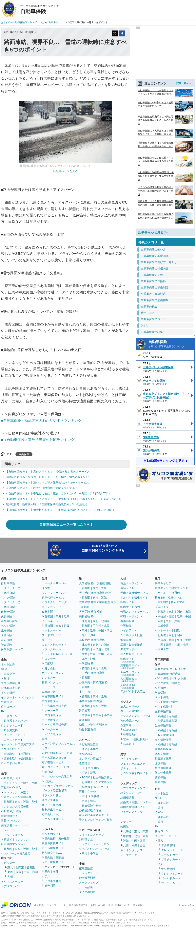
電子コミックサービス (55, 767)
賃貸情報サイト (10, 816)
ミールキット (50, 621)
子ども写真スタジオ (54, 757)
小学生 (108, 715)
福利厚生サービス (53, 809)
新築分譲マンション (13, 844)
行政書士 (87, 782)
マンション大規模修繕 (15, 806)
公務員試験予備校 (90, 810)
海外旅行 (63, 838)
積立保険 (160, 782)
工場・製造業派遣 (131, 644)
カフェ (46, 748)
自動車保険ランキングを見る (164, 461)
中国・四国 (31, 872)
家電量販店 (86, 868)
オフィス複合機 (51, 804)
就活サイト (127, 588)
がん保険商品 (163, 739)
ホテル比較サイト (53, 848)
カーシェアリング (53, 672)
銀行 (6, 678)
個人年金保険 (163, 772)
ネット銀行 (8, 692)
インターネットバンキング (17, 697)
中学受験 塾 (86, 663)
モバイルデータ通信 (167, 592)
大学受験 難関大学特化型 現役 (98, 602)
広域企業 (163, 625)
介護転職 (125, 625)
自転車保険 (8, 611)
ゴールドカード (13, 739)
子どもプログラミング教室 (95, 819)
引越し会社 (49, 668)
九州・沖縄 (89, 635)
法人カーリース (130, 706)
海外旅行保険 (9, 621)
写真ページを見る (67, 171)
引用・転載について (119, 905)
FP (83, 767)
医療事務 (93, 767)
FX (3, 711)
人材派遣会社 (128, 686)
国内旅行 (50, 838)
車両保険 (23, 454)
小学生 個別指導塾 (90, 701)
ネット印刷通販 (130, 711)
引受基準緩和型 (167, 720)
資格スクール (87, 791)
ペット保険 (8, 625)
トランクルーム (51, 649)
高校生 (86, 715)
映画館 (124, 826)
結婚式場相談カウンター (135, 802)
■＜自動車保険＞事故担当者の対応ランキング (37, 440)
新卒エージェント (131, 673)
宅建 (84, 772)
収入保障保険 (166, 735)
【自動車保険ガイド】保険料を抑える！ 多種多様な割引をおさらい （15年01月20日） (60, 509)
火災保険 (6, 616)
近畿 (26, 801)
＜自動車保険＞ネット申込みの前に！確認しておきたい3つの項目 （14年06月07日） (58, 493)
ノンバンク (22, 720)
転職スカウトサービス (134, 611)
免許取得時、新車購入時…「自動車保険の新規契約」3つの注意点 (47, 504)
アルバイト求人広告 (132, 691)
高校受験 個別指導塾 (92, 640)
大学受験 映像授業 (90, 611)
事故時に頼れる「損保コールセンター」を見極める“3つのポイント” (47, 477)
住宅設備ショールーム (15, 825)
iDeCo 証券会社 (11, 687)
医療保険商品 (163, 711)
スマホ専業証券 (10, 683)
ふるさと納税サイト (54, 644)
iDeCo (159, 812)
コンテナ (50, 658)
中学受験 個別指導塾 (92, 672)
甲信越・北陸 (101, 625)
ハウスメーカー (13, 881)
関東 (145, 831)
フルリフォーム (13, 834)
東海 (17, 801)
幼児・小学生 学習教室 (93, 724)
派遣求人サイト (130, 649)
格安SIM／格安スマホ (168, 597)
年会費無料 (11, 730)
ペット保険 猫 (163, 706)
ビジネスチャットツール (135, 715)
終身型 (162, 716)
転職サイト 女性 (130, 606)
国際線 (60, 857)
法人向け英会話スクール (94, 815)
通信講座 (84, 763)
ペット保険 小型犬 (166, 701)
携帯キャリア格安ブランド (171, 588)
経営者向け (130, 730)
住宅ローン (8, 706)
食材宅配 (47, 611)
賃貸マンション (10, 820)
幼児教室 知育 (87, 729)
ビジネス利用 (53, 881)
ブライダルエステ (131, 759)
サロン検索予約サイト (134, 773)
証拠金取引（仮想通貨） (19, 758)
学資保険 (6, 644)
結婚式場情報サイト (132, 807)
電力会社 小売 (50, 814)
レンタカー (49, 677)
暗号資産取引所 (10, 749)
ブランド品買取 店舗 (55, 790)
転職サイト (127, 602)
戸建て (24, 782)
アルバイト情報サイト (134, 597)
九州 (34, 801)
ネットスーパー (51, 630)
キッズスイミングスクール (94, 848)
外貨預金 (6, 701)
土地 (34, 782)
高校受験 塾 (86, 616)
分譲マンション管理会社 (16, 797)
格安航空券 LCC (52, 852)
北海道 (86, 621)
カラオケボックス (131, 850)
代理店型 (9, 592)
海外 (55, 871)
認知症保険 (162, 753)
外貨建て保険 (163, 758)
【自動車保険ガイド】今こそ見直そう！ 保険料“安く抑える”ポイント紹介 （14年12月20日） (64, 499)
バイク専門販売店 (56, 724)
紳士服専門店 (87, 877)
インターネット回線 (167, 630)
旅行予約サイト (51, 834)
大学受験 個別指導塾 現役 (95, 592)
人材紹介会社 (128, 679)
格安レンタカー (51, 682)
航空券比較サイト (53, 843)
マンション (11, 782)
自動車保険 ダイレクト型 (170, 669)
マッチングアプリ (131, 811)
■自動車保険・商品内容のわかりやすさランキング (41, 421)
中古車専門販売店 (56, 705)
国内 (47, 871)
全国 (142, 845)
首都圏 (8, 801)
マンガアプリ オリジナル (57, 785)
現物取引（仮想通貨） (17, 753)
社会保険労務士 (102, 777)
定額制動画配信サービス (57, 753)
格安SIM (163, 602)
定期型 (173, 716)
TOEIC (86, 777)
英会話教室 (86, 753)
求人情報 (137, 905)
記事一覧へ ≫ (183, 83)
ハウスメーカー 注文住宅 (15, 853)
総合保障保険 (163, 767)
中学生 (97, 715)
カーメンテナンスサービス (58, 743)
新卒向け (128, 744)
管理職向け (130, 734)
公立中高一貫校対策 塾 (93, 682)
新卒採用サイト (130, 666)
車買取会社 (49, 691)
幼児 (84, 749)
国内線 (49, 857)
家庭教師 (84, 719)
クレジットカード (12, 725)
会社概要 (39, 905)
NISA (4, 669)
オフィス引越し (51, 795)
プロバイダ (162, 606)
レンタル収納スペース (58, 654)
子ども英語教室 (88, 744)
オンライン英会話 (90, 758)
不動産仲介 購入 (11, 787)
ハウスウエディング (132, 788)
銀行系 (8, 720)
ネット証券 (8, 664)
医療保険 (6, 635)
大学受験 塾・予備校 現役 (95, 583)
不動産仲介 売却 (11, 778)
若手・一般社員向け (135, 739)
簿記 (93, 772)
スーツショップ (88, 882)
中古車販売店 (50, 701)
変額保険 (160, 777)
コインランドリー (53, 606)
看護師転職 (127, 621)
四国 (160, 621)
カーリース (49, 687)
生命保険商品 (163, 725)
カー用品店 (86, 887)
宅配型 (49, 663)
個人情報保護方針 (78, 905)
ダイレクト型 (12, 588)
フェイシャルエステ (132, 763)
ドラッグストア (88, 873)
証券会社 (9, 673)
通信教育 (84, 710)
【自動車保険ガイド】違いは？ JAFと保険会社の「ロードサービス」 (49, 482)
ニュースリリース (56, 905)
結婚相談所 (127, 797)
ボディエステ (128, 768)
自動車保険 (170, 344)
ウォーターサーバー (54, 583)
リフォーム (8, 830)
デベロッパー (12, 886)
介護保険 (160, 763)
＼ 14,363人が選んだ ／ (103, 548)
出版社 (49, 781)
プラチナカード (171, 859)
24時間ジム (86, 839)
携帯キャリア (163, 583)
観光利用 (50, 885)
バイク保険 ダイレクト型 (170, 678)
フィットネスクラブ (91, 834)
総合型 (49, 771)
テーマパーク (128, 855)
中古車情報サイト (53, 696)
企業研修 (125, 725)
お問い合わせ (98, 905)
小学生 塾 (85, 691)
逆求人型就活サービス (134, 592)
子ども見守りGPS (53, 818)
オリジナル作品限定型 (58, 776)
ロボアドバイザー (12, 763)
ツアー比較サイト (53, 862)
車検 (44, 738)
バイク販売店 (50, 719)
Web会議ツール (130, 720)
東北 (10, 867)
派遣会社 (125, 640)
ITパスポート (101, 786)
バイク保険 (8, 597)
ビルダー (9, 862)
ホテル (46, 876)
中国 (188, 616)
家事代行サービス (53, 597)
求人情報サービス (131, 654)
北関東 (20, 867)
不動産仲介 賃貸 (11, 811)
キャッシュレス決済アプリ (17, 744)
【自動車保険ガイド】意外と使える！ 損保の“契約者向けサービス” (48, 471)
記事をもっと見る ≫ (152, 232)
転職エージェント (131, 616)
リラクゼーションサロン (94, 844)
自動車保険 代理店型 (168, 673)
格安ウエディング (131, 792)
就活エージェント (131, 583)
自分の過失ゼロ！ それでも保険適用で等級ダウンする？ (42, 487)
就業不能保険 (163, 749)
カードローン (9, 716)
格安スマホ (178, 602)
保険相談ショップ (12, 649)
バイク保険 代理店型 (168, 683)
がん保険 (6, 640)
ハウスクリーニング (54, 602)
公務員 (86, 786)
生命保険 (6, 630)
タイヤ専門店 (87, 892)
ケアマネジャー (105, 782)
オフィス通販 (50, 800)
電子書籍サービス (53, 762)
